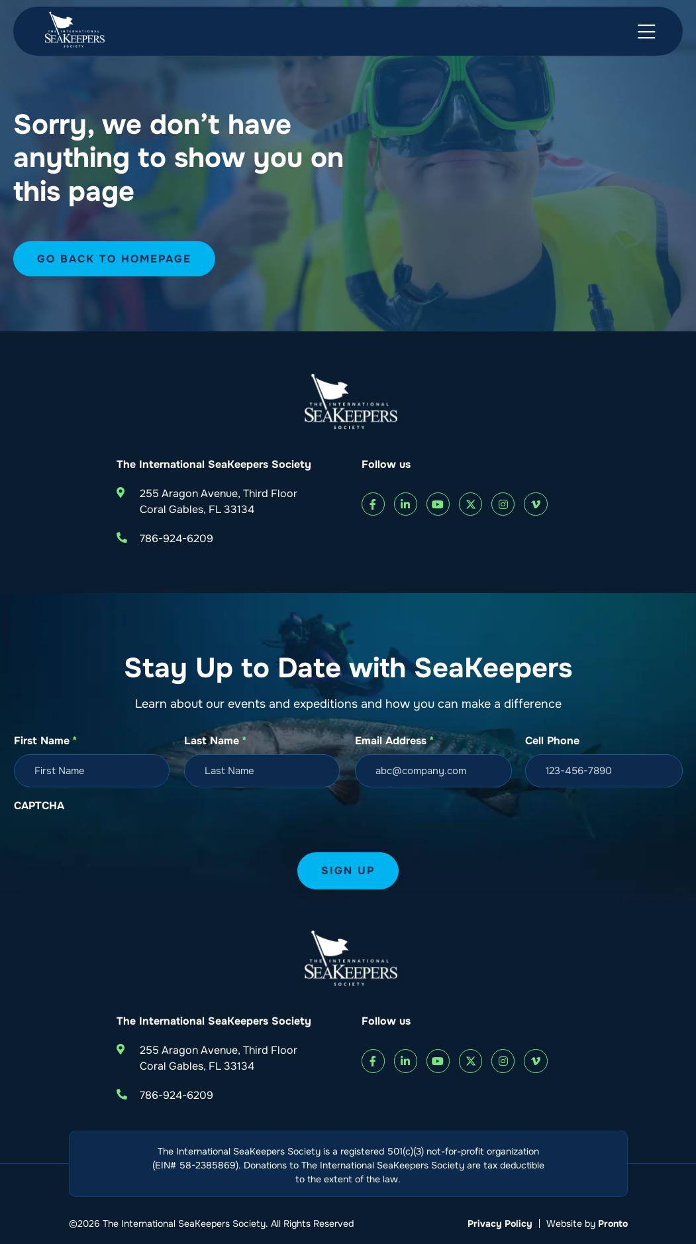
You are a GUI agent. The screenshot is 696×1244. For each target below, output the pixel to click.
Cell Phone (552, 741)
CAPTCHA (39, 806)
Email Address (394, 741)
